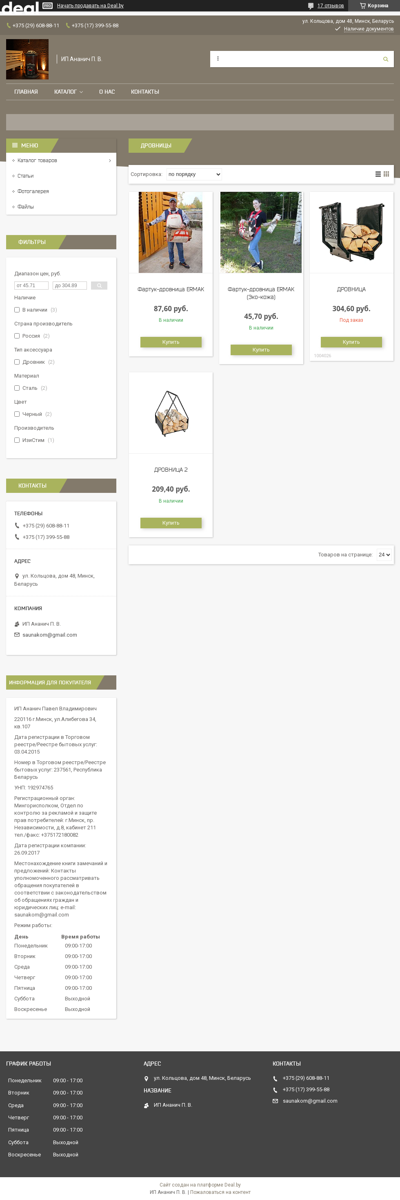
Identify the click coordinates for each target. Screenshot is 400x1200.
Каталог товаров (37, 160)
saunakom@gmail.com (49, 635)
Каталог (65, 91)
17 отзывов (331, 6)
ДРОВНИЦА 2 (171, 469)
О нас (107, 91)
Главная (26, 91)
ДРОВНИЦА (351, 289)
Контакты (145, 91)
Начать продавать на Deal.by (90, 6)
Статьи (25, 176)
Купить (171, 342)
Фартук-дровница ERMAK (171, 289)
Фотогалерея (33, 191)
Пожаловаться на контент (220, 1192)
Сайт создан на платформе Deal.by (200, 1185)
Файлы (26, 207)
